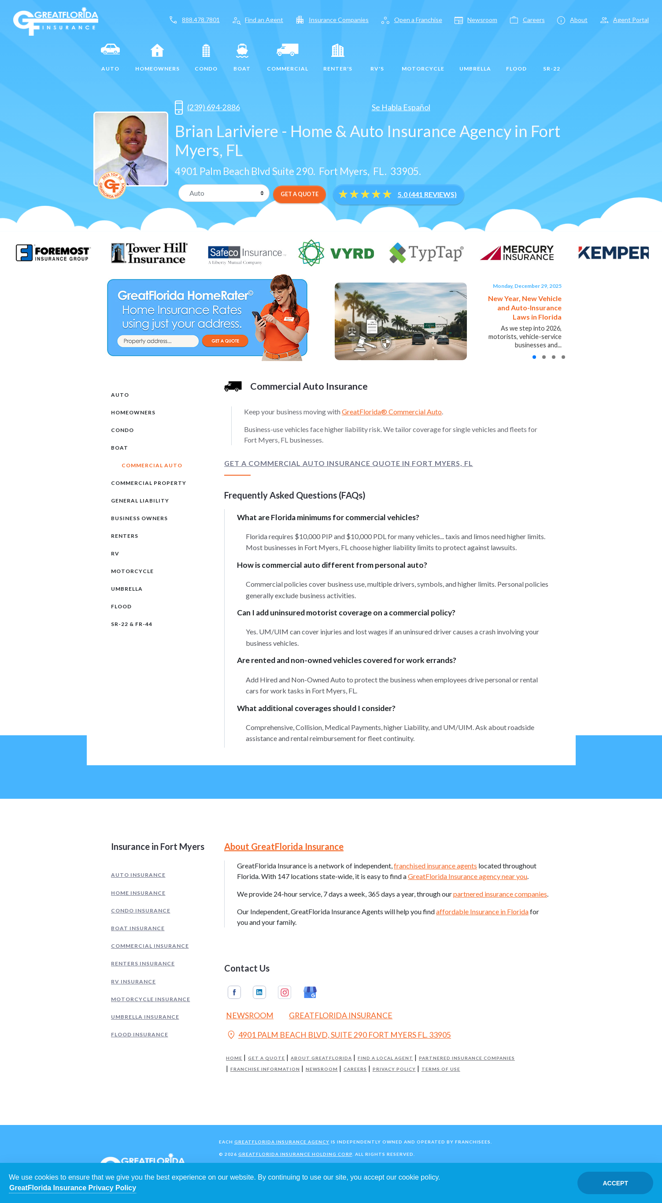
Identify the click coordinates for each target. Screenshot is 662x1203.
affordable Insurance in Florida (482, 911)
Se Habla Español (401, 107)
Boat (242, 58)
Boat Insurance (138, 928)
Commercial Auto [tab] (152, 465)
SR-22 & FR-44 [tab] (131, 624)
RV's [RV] (377, 58)
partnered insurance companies (500, 894)
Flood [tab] (121, 606)
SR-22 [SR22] (551, 58)
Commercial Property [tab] (148, 483)
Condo (206, 58)
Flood (516, 58)
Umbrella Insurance (145, 1016)
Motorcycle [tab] (132, 571)
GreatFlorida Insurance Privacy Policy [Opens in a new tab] (72, 1188)
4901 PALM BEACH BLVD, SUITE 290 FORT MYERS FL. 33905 (338, 1036)
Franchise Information (265, 1069)
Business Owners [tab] (139, 518)
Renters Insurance (143, 963)
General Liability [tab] (140, 500)
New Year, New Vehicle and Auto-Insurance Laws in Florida (525, 307)
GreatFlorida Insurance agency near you (467, 876)
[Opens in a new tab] (258, 107)
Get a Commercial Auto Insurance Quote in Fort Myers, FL (348, 463)
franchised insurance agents (435, 865)
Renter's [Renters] (337, 58)
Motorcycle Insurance (150, 999)
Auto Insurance (138, 875)
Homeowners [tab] (133, 412)
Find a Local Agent (385, 1058)
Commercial (287, 58)
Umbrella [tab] (127, 588)
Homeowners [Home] (157, 58)
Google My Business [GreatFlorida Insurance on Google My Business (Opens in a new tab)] (310, 992)
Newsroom (322, 1069)
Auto (110, 58)
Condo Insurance (140, 910)
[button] (534, 357)
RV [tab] (115, 553)
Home (234, 1058)
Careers (355, 1069)
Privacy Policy (394, 1069)
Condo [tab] (122, 430)
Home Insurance (138, 893)
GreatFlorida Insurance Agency (281, 1141)
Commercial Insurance (150, 945)
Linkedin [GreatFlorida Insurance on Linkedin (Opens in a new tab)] (259, 992)
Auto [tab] (120, 394)
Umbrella (475, 58)
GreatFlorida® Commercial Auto (392, 411)
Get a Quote (266, 1058)
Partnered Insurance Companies (467, 1058)
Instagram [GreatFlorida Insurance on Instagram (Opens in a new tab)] (284, 992)
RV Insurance (133, 981)
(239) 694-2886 (207, 108)
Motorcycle (423, 58)
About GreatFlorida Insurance (284, 846)
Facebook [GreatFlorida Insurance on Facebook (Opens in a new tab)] (234, 992)
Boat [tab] (119, 447)
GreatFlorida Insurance (340, 1015)
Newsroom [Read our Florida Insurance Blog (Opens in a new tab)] (250, 1015)
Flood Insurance (139, 1034)
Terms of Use (441, 1069)
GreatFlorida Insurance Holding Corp (295, 1154)
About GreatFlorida (321, 1058)
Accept (615, 1183)
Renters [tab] (124, 536)
